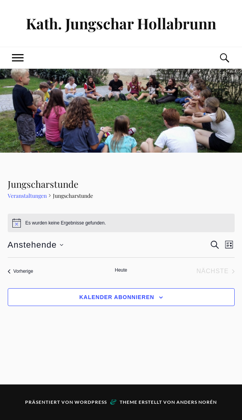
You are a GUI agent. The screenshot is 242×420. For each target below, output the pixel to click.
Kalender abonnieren (116, 297)
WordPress (90, 402)
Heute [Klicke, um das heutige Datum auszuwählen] (121, 270)
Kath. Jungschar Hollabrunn (121, 23)
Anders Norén (196, 402)
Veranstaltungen (27, 195)
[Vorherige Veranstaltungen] (20, 271)
